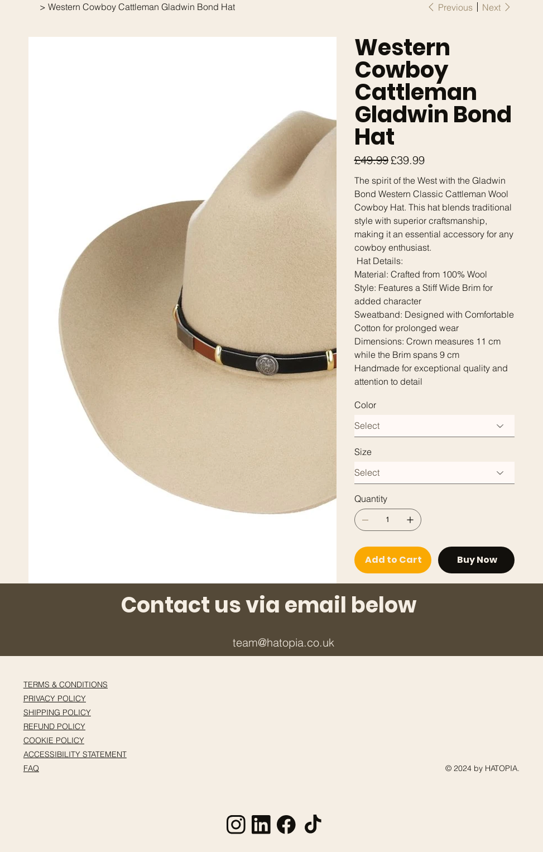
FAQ (31, 768)
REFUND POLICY (54, 726)
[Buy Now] (476, 560)
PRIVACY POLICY (54, 698)
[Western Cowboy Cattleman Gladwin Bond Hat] (141, 6)
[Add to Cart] (392, 560)
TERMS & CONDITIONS (65, 684)
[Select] (434, 426)
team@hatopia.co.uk (283, 642)
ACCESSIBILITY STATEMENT (75, 754)
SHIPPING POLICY (57, 712)
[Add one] (410, 520)
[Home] (32, 6)
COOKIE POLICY (53, 740)
